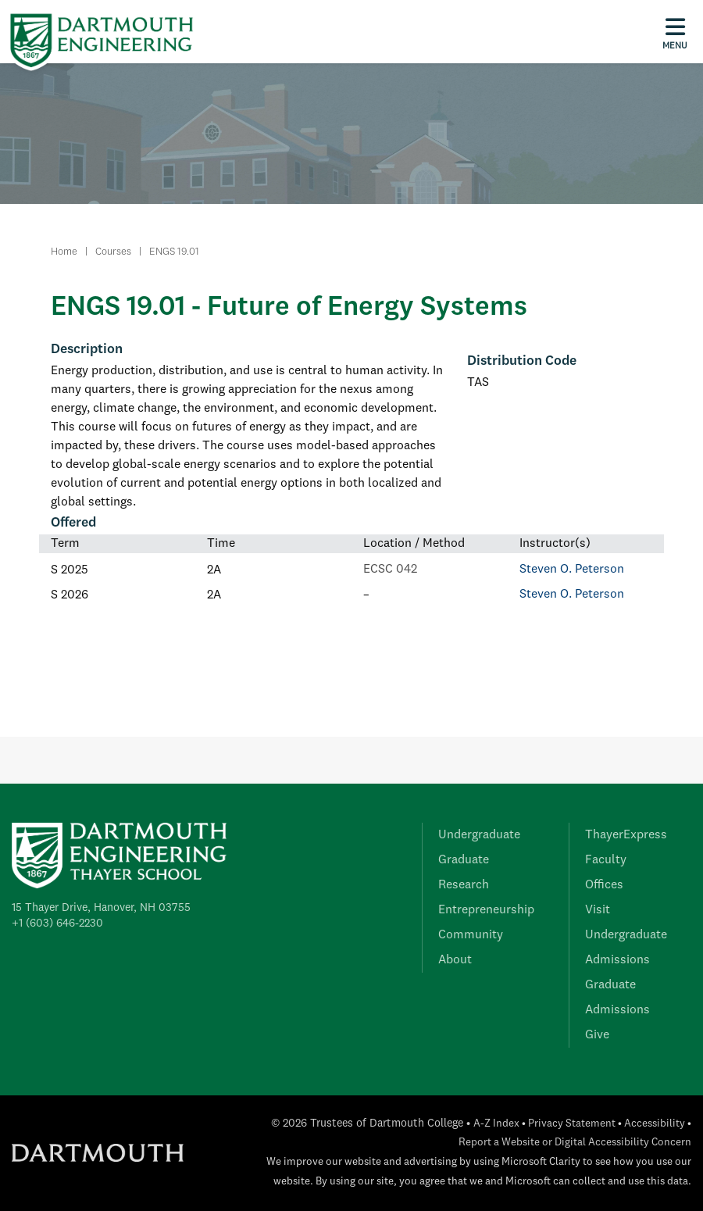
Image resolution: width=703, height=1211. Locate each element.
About (455, 960)
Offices (604, 885)
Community (470, 935)
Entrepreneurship (486, 910)
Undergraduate (479, 835)
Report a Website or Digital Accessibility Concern (575, 1143)
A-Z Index (496, 1124)
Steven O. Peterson (571, 569)
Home (64, 252)
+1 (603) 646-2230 (57, 923)
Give (597, 1035)
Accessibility (654, 1124)
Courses (113, 252)
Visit (597, 910)
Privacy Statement (572, 1124)
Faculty (605, 860)
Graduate (463, 860)
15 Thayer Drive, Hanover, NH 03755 (101, 907)
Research (463, 885)
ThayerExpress (626, 835)
